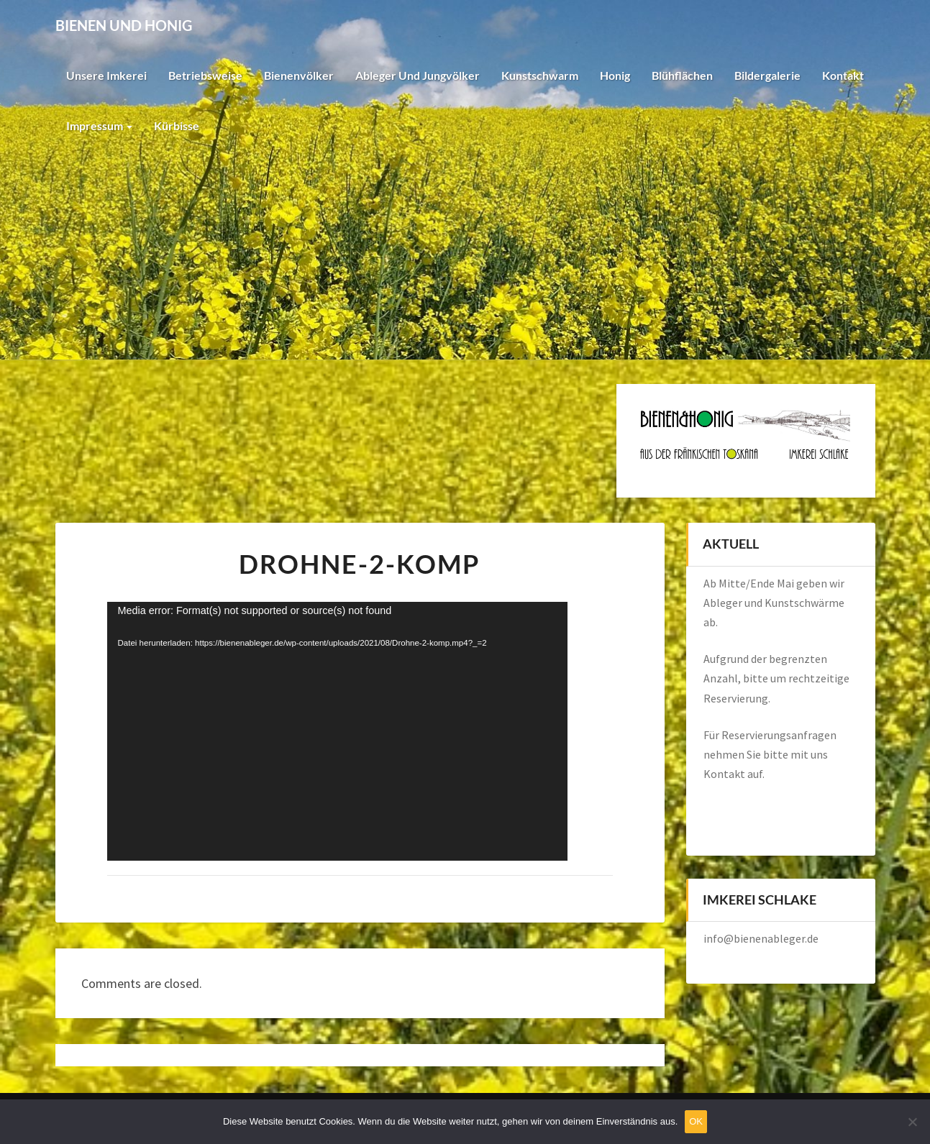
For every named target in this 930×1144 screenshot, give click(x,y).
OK (696, 1121)
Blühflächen (682, 75)
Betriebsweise (205, 75)
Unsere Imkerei (106, 75)
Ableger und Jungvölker (417, 75)
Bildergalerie (767, 75)
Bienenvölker (299, 75)
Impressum (99, 125)
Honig (615, 75)
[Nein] (912, 1122)
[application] (337, 731)
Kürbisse (176, 125)
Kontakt (843, 75)
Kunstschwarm (539, 75)
